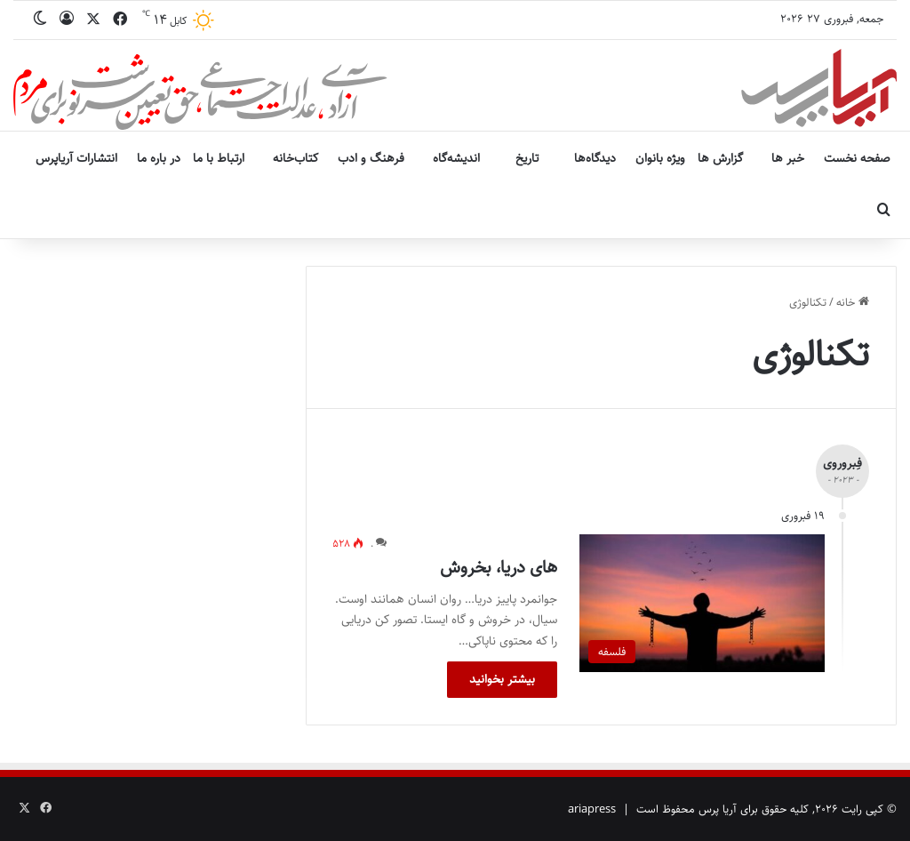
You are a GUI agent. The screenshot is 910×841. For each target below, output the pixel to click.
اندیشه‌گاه (456, 158)
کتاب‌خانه (295, 158)
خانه (852, 302)
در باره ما (158, 158)
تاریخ (527, 158)
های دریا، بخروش (498, 567)
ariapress (592, 809)
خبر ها (787, 158)
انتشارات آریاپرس (76, 158)
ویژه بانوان (660, 158)
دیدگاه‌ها (595, 158)
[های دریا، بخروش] (702, 603)
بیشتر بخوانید (502, 679)
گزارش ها (720, 158)
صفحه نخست (857, 158)
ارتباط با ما (218, 158)
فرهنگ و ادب (371, 158)
